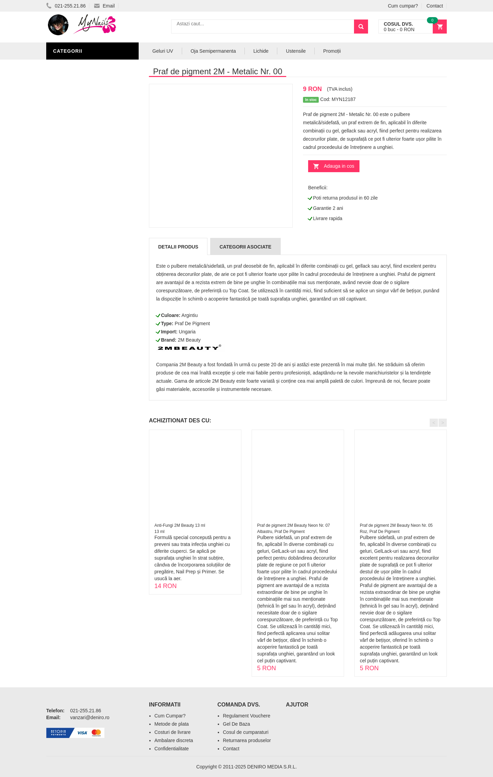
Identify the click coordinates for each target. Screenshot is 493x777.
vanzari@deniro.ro (90, 717)
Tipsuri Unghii (73, 168)
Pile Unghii (69, 86)
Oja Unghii (69, 137)
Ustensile (296, 51)
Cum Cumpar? (170, 715)
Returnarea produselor (247, 740)
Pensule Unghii (75, 127)
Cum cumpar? (403, 6)
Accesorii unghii (77, 117)
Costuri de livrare (172, 732)
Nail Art (66, 65)
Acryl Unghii (72, 158)
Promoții (332, 51)
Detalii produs (178, 247)
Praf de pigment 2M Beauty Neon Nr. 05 (396, 525)
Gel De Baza (236, 724)
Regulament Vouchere (246, 715)
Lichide (64, 96)
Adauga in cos (339, 166)
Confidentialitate (171, 748)
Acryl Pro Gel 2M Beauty (89, 178)
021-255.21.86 (66, 6)
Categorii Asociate (245, 247)
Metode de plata (171, 724)
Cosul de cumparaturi (245, 732)
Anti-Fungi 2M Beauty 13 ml (179, 525)
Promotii (66, 189)
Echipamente (72, 148)
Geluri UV (68, 76)
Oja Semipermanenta (83, 107)
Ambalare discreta (173, 740)
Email (104, 6)
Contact (435, 6)
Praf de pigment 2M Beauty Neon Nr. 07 (293, 525)
